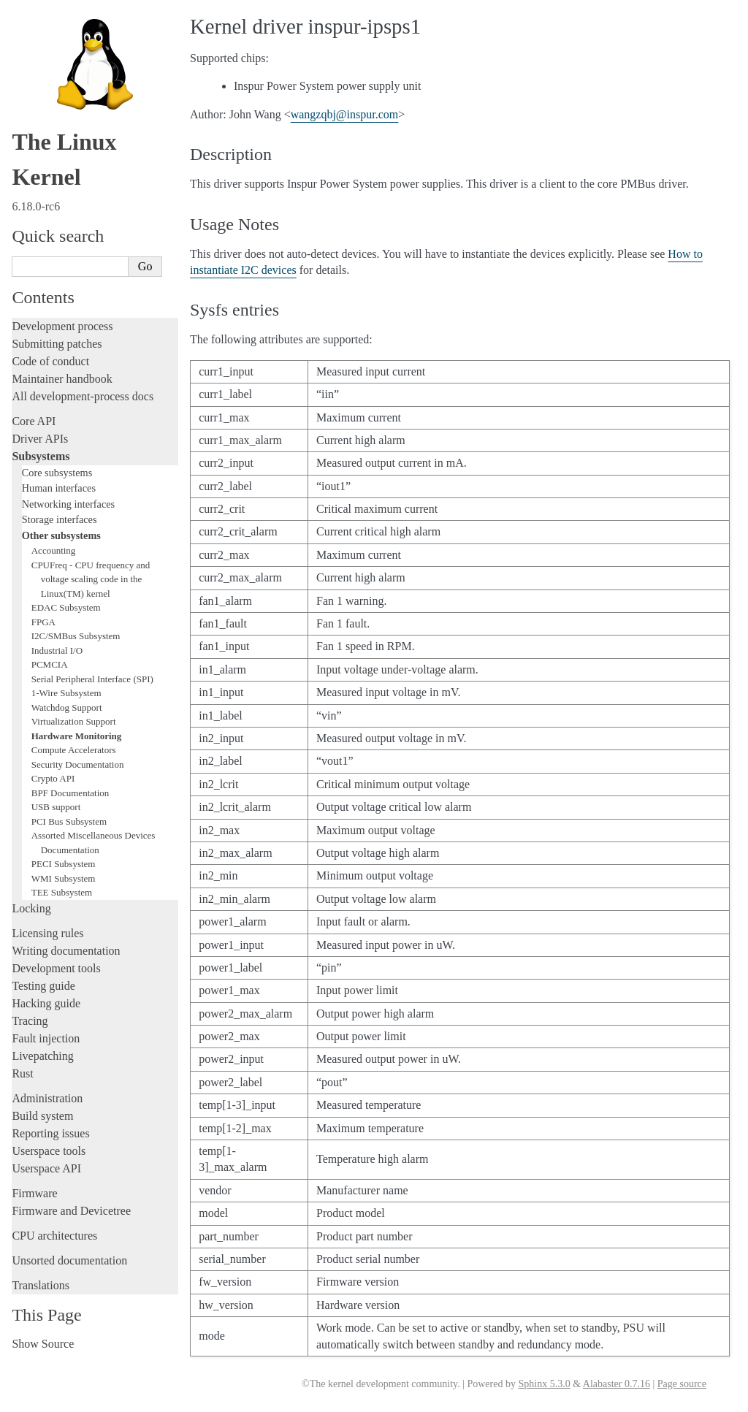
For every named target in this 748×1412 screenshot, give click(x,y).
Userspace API (46, 1168)
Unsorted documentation (69, 1260)
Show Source (43, 1343)
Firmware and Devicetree (71, 1211)
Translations (40, 1285)
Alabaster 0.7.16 (616, 1383)
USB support (56, 806)
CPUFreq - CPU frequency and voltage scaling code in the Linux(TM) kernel (90, 579)
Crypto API (53, 778)
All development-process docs (82, 396)
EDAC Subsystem (66, 607)
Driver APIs (40, 438)
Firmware (34, 1193)
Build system (42, 1116)
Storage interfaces (59, 519)
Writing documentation (66, 950)
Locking (31, 908)
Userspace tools (48, 1151)
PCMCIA (49, 664)
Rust (22, 1073)
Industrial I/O (57, 650)
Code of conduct (50, 361)
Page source (681, 1383)
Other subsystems (61, 535)
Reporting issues (50, 1133)
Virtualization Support (73, 721)
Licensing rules (47, 933)
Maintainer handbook (62, 379)
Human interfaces (59, 488)
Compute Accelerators (73, 749)
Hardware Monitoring (76, 735)
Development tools (56, 968)
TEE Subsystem (61, 892)
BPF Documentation (70, 792)
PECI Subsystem (63, 863)
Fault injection (46, 1038)
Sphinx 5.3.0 (544, 1383)
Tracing (29, 1021)
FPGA (43, 622)
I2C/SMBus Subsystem (76, 635)
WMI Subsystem (63, 878)
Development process (62, 326)
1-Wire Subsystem (66, 692)
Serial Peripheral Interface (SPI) (92, 678)
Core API (34, 421)
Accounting (53, 550)
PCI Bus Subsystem (69, 821)
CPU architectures (54, 1235)
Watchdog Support (66, 707)
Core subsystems (57, 472)
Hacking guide (46, 1003)
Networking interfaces (68, 504)
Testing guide (43, 986)
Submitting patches (57, 343)
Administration (47, 1098)
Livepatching (42, 1056)
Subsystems (40, 456)
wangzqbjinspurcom (345, 114)
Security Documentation (77, 764)
